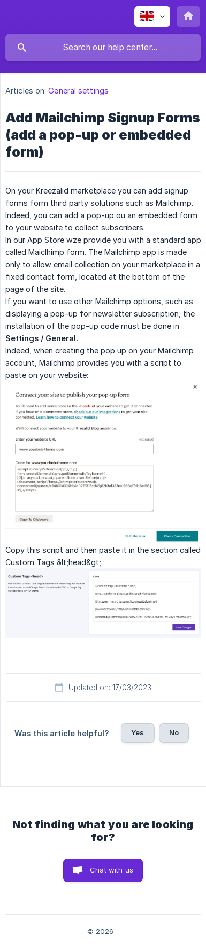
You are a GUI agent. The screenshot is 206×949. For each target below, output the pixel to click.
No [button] (174, 732)
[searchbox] (103, 47)
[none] (152, 16)
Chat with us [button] (111, 870)
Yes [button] (137, 732)
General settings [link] (78, 90)
